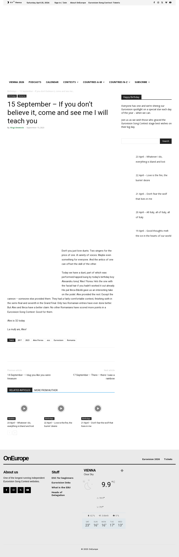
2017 (20, 340)
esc (48, 340)
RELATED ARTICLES (19, 390)
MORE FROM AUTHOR (46, 390)
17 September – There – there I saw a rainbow (94, 377)
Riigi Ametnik (17, 127)
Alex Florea (38, 340)
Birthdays (11, 91)
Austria (11, 418)
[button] (168, 82)
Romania (22, 96)
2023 (27, 340)
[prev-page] (9, 433)
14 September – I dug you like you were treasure (29, 377)
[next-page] (15, 433)
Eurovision (58, 340)
